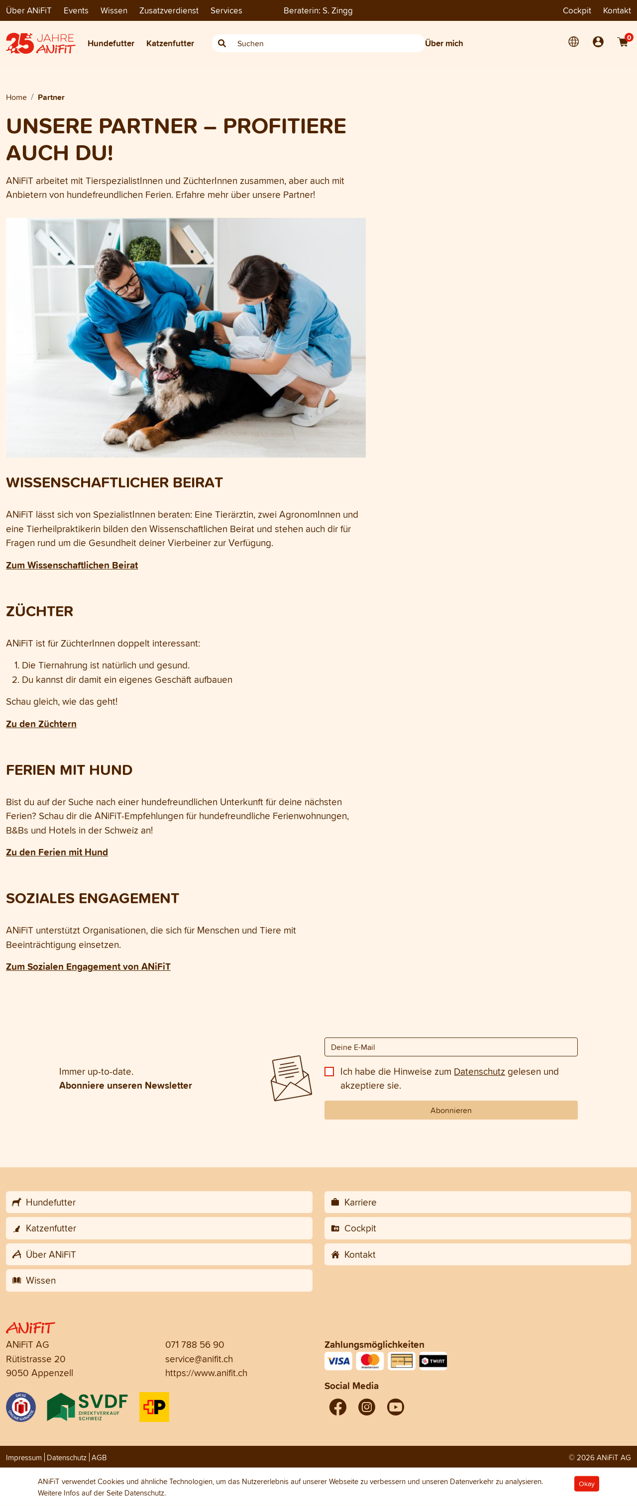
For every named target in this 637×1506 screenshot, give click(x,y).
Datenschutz (479, 1071)
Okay (587, 1484)
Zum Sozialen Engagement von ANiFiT (88, 966)
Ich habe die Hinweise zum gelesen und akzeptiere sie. (449, 1078)
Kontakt (617, 10)
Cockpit (577, 10)
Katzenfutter (170, 43)
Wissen (114, 10)
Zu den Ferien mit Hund (57, 852)
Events (76, 10)
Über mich (444, 43)
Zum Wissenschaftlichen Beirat (72, 565)
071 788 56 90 (194, 1344)
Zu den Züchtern (41, 723)
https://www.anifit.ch (206, 1372)
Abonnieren (451, 1110)
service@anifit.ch (199, 1358)
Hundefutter (111, 43)
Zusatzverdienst (169, 10)
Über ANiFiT (29, 10)
